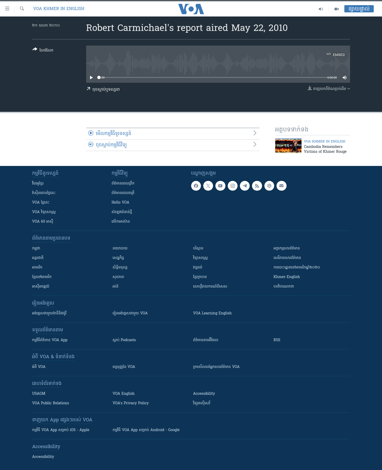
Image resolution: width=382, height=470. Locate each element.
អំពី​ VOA (39, 367)
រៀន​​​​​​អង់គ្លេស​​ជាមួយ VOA (130, 313)
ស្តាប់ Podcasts (124, 340)
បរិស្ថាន (198, 248)
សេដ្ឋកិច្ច (118, 258)
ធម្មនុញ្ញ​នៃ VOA (124, 367)
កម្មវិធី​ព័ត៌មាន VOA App (50, 340)
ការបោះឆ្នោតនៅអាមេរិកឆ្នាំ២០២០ (297, 267)
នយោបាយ (120, 248)
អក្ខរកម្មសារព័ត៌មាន (287, 248)
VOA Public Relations (50, 403)
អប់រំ (115, 286)
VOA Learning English (212, 313)
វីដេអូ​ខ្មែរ (38, 183)
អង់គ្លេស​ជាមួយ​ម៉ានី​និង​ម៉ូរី (49, 313)
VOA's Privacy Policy (131, 403)
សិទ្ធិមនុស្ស (120, 267)
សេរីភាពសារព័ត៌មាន (287, 258)
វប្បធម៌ (197, 267)
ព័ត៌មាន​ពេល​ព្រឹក (123, 183)
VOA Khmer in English (58, 9)
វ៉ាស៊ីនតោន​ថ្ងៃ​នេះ (44, 193)
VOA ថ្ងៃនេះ (41, 202)
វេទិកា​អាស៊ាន (121, 221)
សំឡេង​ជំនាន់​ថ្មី (122, 212)
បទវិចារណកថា (284, 286)
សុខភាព (118, 277)
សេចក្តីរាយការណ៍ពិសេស (210, 286)
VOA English (124, 394)
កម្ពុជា (36, 248)
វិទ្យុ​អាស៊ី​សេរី (201, 403)
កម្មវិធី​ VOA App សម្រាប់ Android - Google (146, 430)
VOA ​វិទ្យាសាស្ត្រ (44, 212)
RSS (277, 340)
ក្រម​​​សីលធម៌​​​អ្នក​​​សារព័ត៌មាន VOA (216, 367)
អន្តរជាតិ (38, 258)
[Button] (42, 51)
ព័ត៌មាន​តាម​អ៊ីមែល (205, 340)
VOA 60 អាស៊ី (42, 221)
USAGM (38, 394)
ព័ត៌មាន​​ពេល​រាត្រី (123, 193)
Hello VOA (120, 202)
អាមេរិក (37, 267)
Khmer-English (287, 277)
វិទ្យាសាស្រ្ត (200, 258)
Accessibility (204, 394)
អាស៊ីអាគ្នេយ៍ (41, 286)
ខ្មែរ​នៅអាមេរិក (42, 277)
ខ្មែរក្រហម (200, 277)
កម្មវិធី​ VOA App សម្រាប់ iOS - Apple (61, 430)
